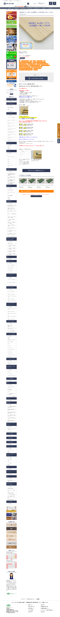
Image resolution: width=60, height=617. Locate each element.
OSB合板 (9, 199)
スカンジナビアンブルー (11, 349)
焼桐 (8, 161)
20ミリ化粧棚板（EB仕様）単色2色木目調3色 (12, 180)
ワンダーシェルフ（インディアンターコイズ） (11, 132)
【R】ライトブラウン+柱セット (11, 317)
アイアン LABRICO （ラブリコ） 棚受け (11, 394)
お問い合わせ (43, 611)
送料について (30, 604)
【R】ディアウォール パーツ (11, 309)
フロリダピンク (10, 356)
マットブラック (10, 373)
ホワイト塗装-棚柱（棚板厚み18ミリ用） (11, 415)
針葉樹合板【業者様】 (11, 499)
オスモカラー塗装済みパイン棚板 (45, 65)
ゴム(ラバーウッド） (11, 165)
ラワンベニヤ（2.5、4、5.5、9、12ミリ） (11, 190)
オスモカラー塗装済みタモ (37, 68)
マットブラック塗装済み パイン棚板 (23, 65)
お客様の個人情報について (45, 608)
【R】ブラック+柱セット (11, 319)
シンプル (9, 391)
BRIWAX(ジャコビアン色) (11, 339)
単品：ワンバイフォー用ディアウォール (11, 363)
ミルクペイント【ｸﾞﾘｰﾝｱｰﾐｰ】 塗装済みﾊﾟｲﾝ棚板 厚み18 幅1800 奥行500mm (32, 185)
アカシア (9, 163)
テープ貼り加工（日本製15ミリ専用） (11, 246)
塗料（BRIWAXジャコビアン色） (11, 481)
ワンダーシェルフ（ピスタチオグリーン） (11, 129)
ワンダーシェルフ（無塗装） (11, 120)
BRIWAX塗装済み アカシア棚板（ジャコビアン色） (39, 62)
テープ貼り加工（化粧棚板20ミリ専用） (11, 251)
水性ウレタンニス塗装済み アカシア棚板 (35, 65)
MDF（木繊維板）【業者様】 (11, 497)
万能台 (9, 464)
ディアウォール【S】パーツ (11, 292)
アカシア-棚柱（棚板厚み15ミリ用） (12, 418)
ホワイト (9, 343)
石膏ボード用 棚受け (11, 107)
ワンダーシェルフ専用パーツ (11, 118)
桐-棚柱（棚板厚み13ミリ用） (11, 421)
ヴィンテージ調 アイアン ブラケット (11, 387)
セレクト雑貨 (9, 459)
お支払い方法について (31, 606)
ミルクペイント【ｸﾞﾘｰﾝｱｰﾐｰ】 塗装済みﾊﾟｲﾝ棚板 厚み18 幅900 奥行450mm (41, 185)
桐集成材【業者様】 (10, 488)
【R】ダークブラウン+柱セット (11, 314)
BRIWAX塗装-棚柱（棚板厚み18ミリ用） (11, 413)
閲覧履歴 (58, 141)
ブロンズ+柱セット (10, 268)
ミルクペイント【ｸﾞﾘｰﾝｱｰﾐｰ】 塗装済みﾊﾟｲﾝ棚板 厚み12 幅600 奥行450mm (23, 185)
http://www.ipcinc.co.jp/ (11, 612)
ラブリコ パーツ (10, 272)
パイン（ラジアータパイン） (11, 157)
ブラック (9, 345)
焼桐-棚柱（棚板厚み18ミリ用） (12, 410)
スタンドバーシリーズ (11, 450)
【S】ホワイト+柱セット (11, 294)
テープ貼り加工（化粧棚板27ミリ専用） (11, 248)
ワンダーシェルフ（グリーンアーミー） (11, 126)
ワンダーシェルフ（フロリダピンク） (11, 135)
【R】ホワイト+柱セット (11, 311)
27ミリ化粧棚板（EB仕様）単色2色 (12, 177)
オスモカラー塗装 (10, 341)
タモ (8, 167)
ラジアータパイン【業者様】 (11, 490)
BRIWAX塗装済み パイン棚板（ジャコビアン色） (25, 62)
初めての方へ (43, 604)
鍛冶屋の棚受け (10, 389)
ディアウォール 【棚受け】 (11, 396)
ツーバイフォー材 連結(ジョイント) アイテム (11, 331)
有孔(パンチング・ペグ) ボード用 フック (11, 429)
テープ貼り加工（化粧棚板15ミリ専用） (11, 254)
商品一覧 (11, 9)
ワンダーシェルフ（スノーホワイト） (11, 123)
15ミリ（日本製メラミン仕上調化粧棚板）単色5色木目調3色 (11, 174)
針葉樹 (9, 197)
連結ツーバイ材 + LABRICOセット (10, 326)
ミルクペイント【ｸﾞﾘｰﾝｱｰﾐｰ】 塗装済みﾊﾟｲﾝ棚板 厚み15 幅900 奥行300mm (49, 185)
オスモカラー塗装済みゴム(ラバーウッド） (11, 228)
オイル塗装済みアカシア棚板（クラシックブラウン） (25, 68)
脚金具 (9, 452)
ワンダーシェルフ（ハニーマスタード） (11, 137)
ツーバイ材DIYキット (11, 111)
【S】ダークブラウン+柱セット (11, 296)
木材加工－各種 (36, 69)
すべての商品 (9, 101)
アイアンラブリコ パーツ (11, 285)
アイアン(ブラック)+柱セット (11, 280)
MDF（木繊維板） (10, 195)
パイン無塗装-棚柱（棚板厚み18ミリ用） (11, 407)
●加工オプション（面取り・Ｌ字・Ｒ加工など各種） (25, 69)
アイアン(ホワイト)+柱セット (11, 283)
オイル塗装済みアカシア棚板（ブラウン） (11, 231)
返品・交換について (31, 608)
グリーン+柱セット (10, 270)
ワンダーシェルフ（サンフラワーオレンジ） (11, 140)
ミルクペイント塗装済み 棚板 (11, 214)
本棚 (8, 109)
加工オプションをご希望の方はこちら (35, 170)
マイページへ (36, 196)
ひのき (9, 159)
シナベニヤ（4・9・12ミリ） (11, 193)
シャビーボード (10, 431)
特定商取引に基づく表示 (44, 606)
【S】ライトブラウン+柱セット (11, 301)
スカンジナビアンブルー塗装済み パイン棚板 (11, 217)
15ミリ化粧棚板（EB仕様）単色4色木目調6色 (12, 183)
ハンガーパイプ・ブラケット (11, 376)
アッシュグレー (10, 347)
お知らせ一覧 (30, 611)
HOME (7, 9)
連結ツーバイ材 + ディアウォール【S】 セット (11, 328)
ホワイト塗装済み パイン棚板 (11, 211)
